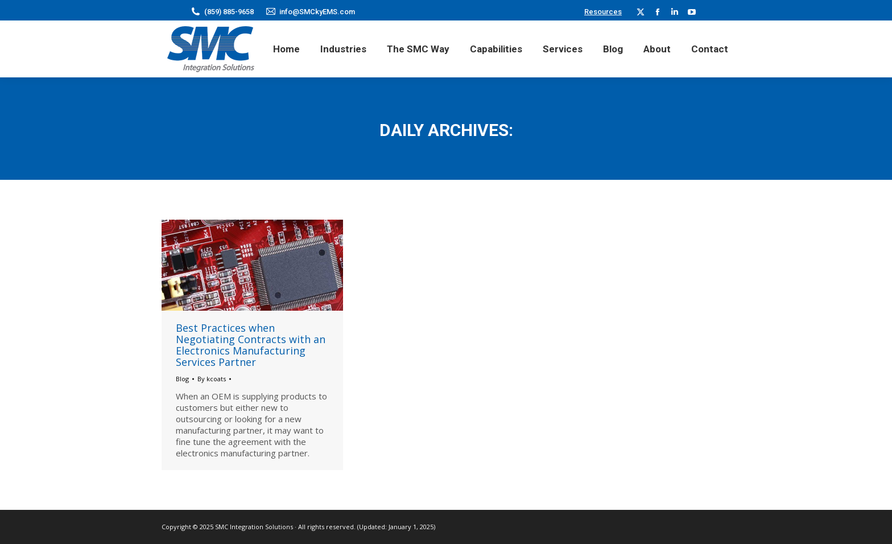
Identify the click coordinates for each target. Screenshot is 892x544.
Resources (603, 11)
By (211, 378)
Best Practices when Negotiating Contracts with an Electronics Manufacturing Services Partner (250, 345)
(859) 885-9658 (229, 11)
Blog (182, 378)
